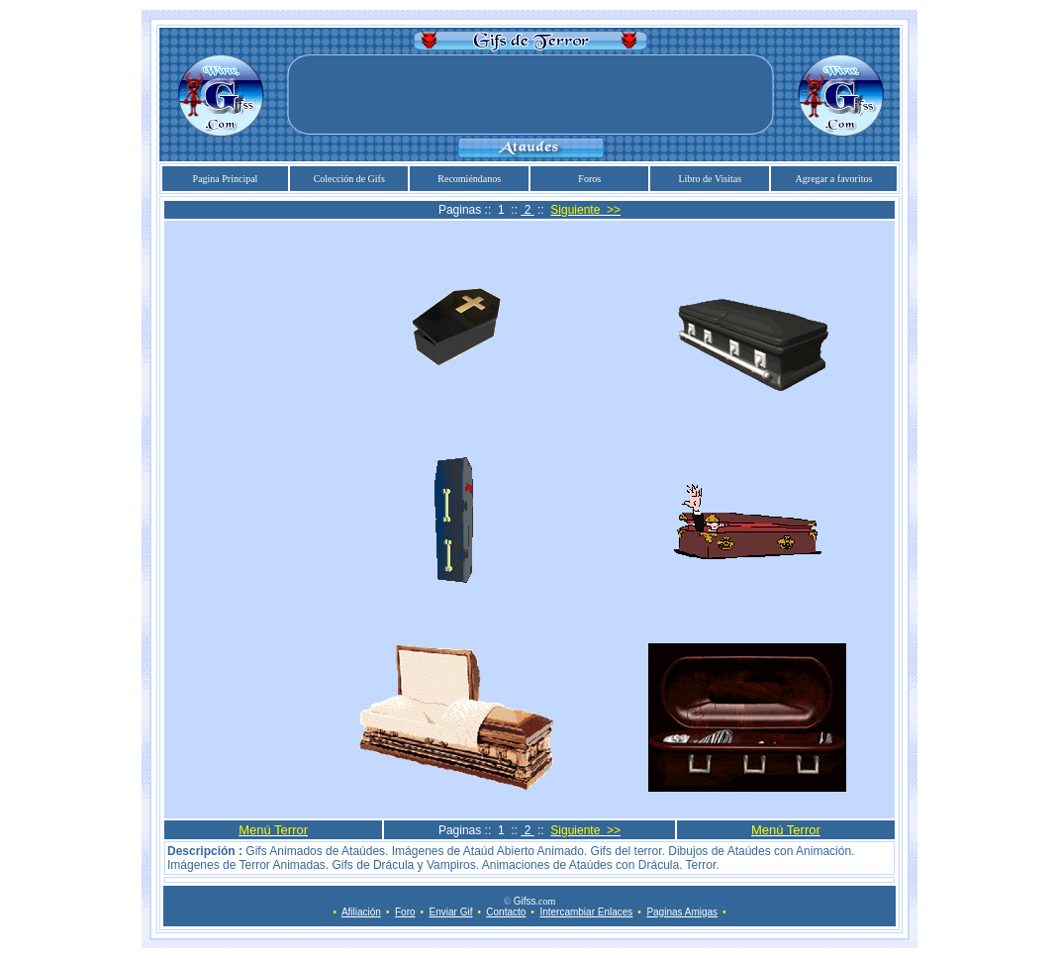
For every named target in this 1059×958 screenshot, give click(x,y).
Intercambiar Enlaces (585, 912)
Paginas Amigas (682, 912)
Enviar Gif (451, 912)
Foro (405, 912)
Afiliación (361, 912)
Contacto (506, 912)
